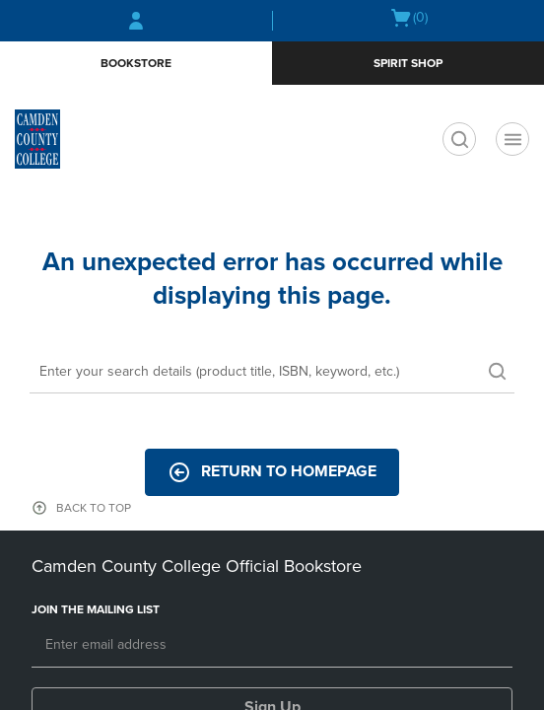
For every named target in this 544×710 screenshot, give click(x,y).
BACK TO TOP (93, 508)
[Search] (272, 372)
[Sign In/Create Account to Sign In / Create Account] (136, 21)
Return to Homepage (272, 472)
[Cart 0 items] (408, 18)
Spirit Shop (408, 63)
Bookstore (136, 63)
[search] (459, 139)
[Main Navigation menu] (512, 139)
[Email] (272, 646)
